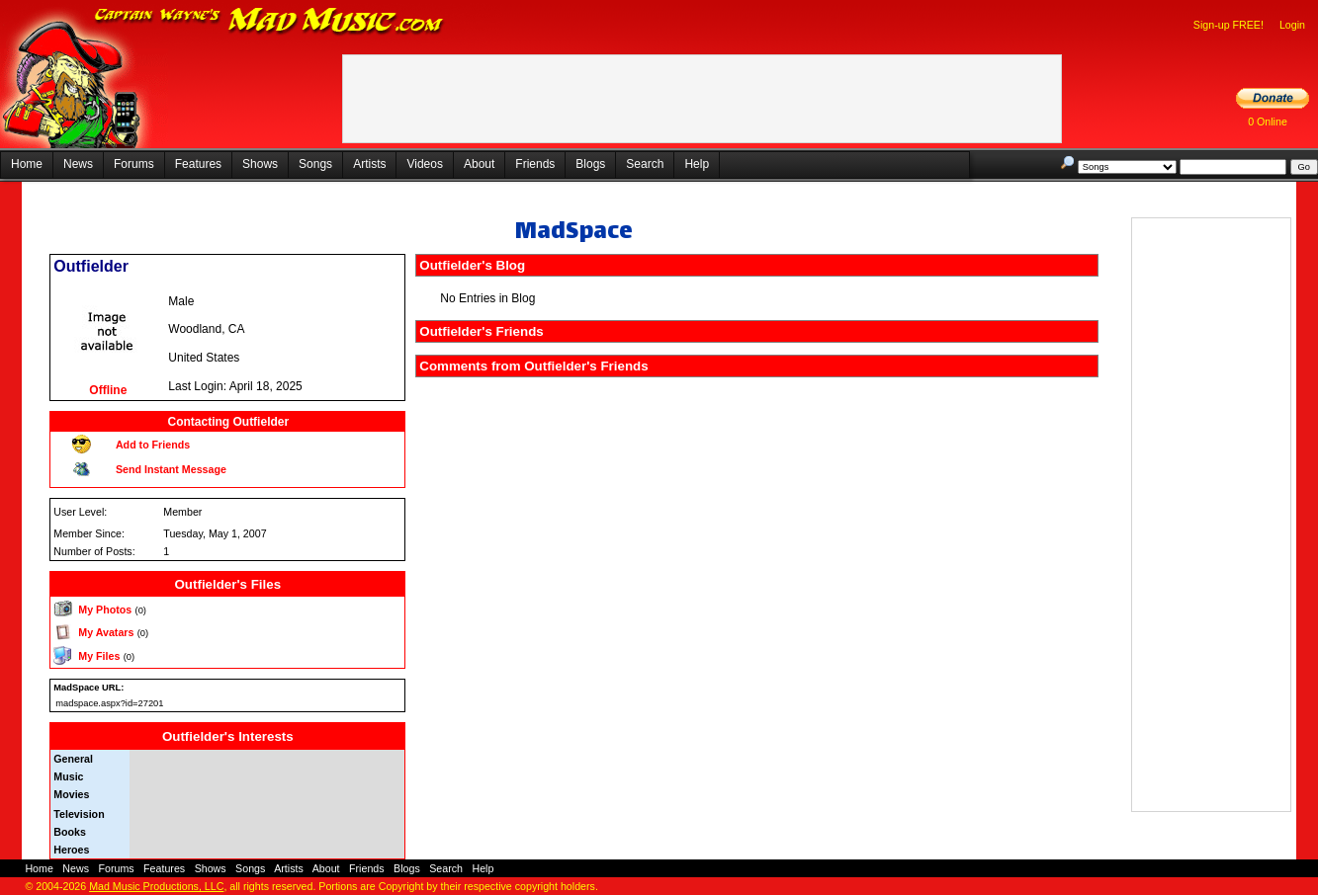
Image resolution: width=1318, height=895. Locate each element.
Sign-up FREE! (1228, 25)
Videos (424, 164)
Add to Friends (153, 444)
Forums (134, 164)
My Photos (105, 609)
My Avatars (105, 632)
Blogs (590, 164)
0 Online (1267, 121)
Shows (260, 164)
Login (1292, 25)
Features (198, 164)
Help (696, 164)
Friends (535, 164)
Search (644, 164)
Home (27, 164)
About (479, 164)
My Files (99, 656)
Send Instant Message (171, 469)
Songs (315, 164)
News (78, 164)
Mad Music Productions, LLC (156, 886)
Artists (369, 164)
